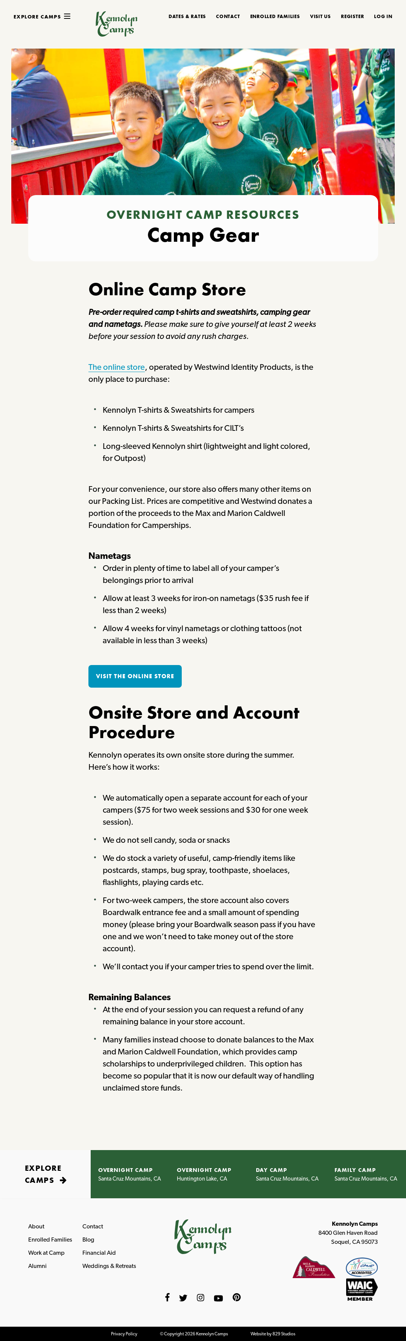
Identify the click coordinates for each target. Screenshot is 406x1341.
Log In (383, 17)
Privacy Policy (124, 1333)
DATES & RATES (187, 17)
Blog (88, 1239)
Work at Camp (46, 1252)
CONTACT (228, 17)
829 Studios (283, 1333)
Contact (92, 1226)
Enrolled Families (50, 1239)
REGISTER (352, 17)
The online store (116, 367)
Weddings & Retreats (109, 1265)
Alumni (37, 1265)
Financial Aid (99, 1252)
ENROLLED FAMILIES (275, 17)
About (36, 1226)
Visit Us (320, 17)
